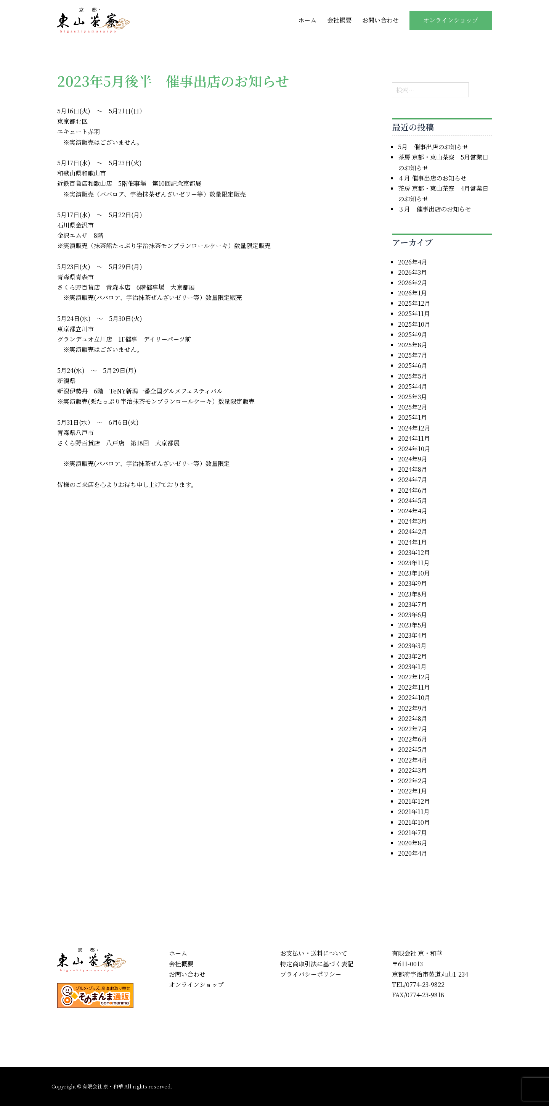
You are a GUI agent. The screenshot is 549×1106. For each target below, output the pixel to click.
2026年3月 (412, 272)
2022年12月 (414, 676)
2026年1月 (412, 293)
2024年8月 (412, 469)
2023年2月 (412, 656)
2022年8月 (412, 718)
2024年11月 (414, 438)
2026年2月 (412, 282)
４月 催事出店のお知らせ (432, 178)
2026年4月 (412, 262)
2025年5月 (412, 376)
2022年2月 (412, 780)
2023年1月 (412, 666)
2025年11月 (414, 313)
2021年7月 (412, 832)
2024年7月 (412, 479)
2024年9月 (412, 459)
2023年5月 (412, 625)
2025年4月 (412, 386)
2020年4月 (412, 853)
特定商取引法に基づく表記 (316, 963)
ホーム (307, 20)
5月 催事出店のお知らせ (433, 146)
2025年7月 (412, 355)
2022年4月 (412, 760)
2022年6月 (412, 739)
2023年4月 (412, 635)
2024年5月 (412, 500)
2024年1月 (412, 542)
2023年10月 (414, 573)
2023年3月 (412, 645)
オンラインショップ (450, 20)
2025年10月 (414, 324)
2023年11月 (414, 562)
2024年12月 (414, 428)
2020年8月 (412, 842)
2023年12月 (414, 552)
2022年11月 (414, 687)
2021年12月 (414, 801)
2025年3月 (412, 396)
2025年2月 (412, 407)
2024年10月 (414, 448)
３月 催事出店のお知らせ (434, 209)
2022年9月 (412, 708)
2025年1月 (412, 417)
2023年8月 (412, 594)
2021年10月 (414, 822)
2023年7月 (412, 604)
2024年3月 (412, 521)
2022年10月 (414, 697)
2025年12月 (414, 303)
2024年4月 (412, 510)
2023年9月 (412, 583)
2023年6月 (412, 614)
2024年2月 (412, 531)
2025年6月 (412, 365)
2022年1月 (412, 791)
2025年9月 (412, 334)
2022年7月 (412, 728)
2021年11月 (414, 811)
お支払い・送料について (313, 953)
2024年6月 (412, 490)
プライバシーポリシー (310, 974)
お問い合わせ (380, 20)
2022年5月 (412, 749)
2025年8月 (412, 344)
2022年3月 (412, 770)
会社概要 (339, 20)
